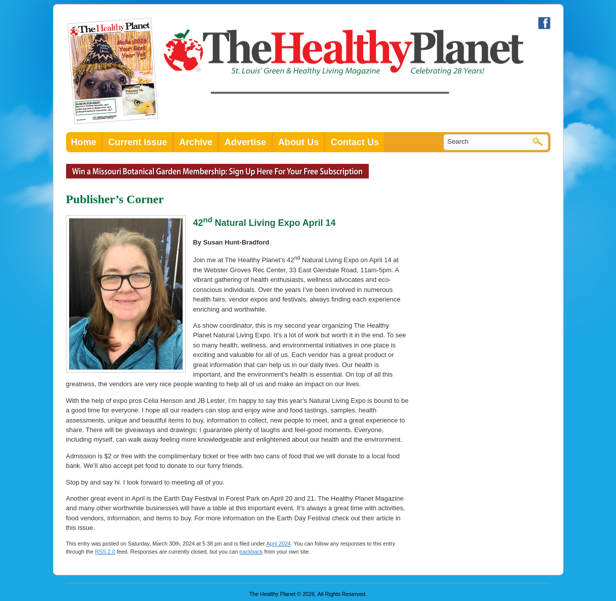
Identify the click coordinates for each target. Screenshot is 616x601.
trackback (250, 552)
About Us (298, 142)
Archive (196, 142)
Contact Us (354, 142)
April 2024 (278, 543)
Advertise (245, 142)
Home (83, 142)
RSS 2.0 (105, 552)
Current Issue (137, 142)
